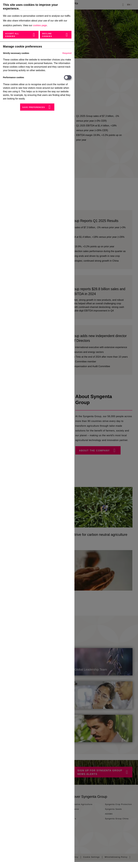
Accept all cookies (12, 35)
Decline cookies (47, 35)
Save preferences (33, 107)
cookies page (40, 25)
